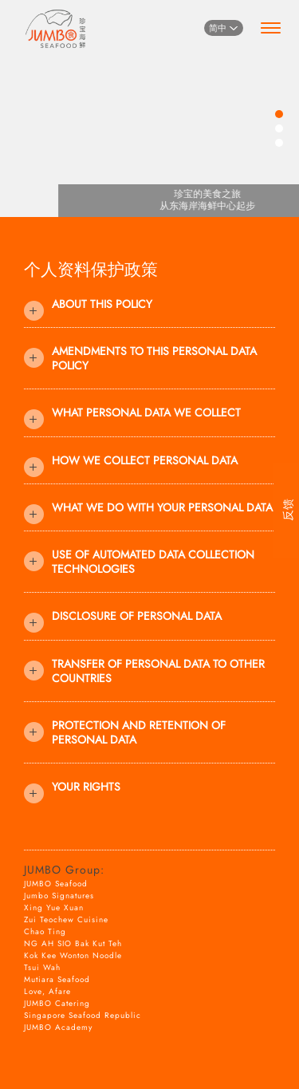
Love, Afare (47, 991)
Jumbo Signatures (59, 896)
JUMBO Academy (58, 1027)
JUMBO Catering (57, 1003)
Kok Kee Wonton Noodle (73, 955)
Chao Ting (45, 931)
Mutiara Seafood (57, 979)
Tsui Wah (42, 967)
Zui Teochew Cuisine (66, 919)
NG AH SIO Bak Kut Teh (73, 943)
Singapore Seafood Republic (82, 1015)
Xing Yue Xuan (54, 907)
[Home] (56, 26)
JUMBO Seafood (56, 884)
